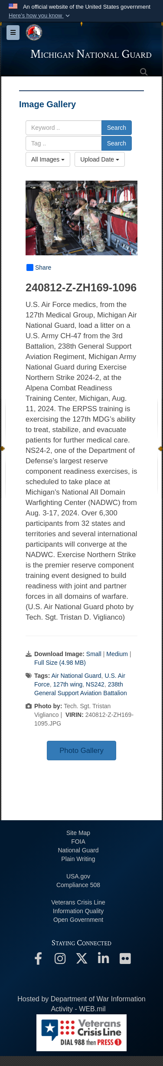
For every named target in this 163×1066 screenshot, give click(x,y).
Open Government (78, 919)
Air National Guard (76, 675)
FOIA (78, 841)
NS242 (95, 684)
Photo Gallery (81, 750)
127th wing (68, 684)
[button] (40, 15)
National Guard (78, 850)
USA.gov (78, 876)
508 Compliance (78, 884)
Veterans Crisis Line (78, 902)
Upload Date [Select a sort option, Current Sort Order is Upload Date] (99, 159)
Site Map (78, 832)
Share (38, 267)
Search (116, 127)
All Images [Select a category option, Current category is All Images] (48, 159)
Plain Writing (78, 858)
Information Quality (78, 911)
